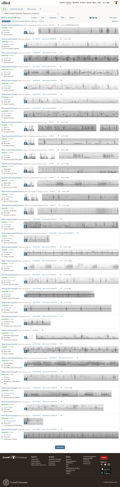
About (89, 2)
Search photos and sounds (38, 465)
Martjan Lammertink (9, 44)
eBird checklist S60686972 (49, 247)
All (40, 9)
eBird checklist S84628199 (49, 108)
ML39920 (52, 191)
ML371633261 (36, 66)
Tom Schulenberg (8, 197)
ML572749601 (36, 429)
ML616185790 (36, 415)
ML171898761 (36, 39)
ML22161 (51, 122)
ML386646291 (37, 52)
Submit (62, 2)
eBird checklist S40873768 (49, 261)
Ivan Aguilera (7, 435)
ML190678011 (36, 247)
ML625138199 (36, 302)
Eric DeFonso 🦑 (8, 266)
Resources (69, 459)
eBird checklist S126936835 (49, 429)
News (94, 2)
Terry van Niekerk (8, 407)
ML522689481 (37, 316)
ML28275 (52, 205)
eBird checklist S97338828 (49, 52)
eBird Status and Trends (55, 459)
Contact (68, 473)
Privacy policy (87, 461)
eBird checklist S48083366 (49, 274)
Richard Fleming (8, 238)
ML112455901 (36, 274)
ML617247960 (37, 401)
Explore (68, 2)
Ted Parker (6, 127)
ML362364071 (36, 80)
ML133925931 (36, 261)
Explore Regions (35, 461)
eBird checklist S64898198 (50, 288)
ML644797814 (53, 358)
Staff (67, 464)
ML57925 (51, 25)
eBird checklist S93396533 (49, 219)
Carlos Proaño (7, 308)
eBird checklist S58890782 (49, 39)
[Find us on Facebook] (102, 464)
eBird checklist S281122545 (65, 358)
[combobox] (30, 13)
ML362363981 (37, 94)
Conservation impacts (54, 461)
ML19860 (51, 177)
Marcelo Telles (7, 294)
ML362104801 (36, 219)
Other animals (31, 9)
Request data (52, 465)
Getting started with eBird (73, 468)
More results (60, 447)
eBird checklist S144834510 (49, 387)
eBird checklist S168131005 (49, 401)
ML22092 (51, 136)
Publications (52, 463)
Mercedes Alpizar (8, 252)
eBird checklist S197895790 (49, 302)
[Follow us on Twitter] (105, 464)
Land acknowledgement (89, 456)
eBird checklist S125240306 (50, 316)
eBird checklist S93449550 (49, 80)
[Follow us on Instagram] (109, 464)
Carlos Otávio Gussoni (10, 280)
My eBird (75, 2)
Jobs (67, 466)
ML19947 (51, 163)
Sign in (104, 2)
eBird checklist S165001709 (49, 415)
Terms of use (86, 463)
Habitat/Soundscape (16, 9)
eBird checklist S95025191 (49, 66)
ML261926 (35, 330)
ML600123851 (53, 233)
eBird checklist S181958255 (50, 371)
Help (99, 2)
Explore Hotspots (35, 463)
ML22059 (51, 150)
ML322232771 (37, 108)
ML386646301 (37, 344)
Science (83, 2)
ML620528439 (37, 371)
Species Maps (35, 459)
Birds (4, 9)
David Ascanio (7, 58)
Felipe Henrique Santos (10, 421)
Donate (104, 457)
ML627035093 (37, 288)
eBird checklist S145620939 (66, 233)
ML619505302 (37, 387)
